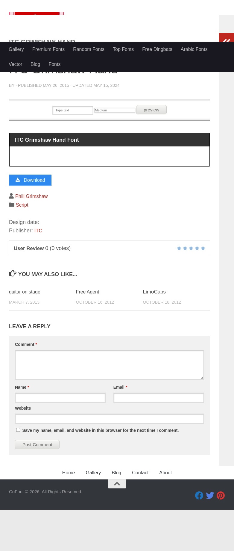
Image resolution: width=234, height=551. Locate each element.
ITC (38, 272)
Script (23, 246)
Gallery (16, 49)
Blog (35, 64)
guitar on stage (25, 333)
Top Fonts (123, 49)
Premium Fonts (48, 49)
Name (22, 428)
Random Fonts (88, 49)
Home (68, 514)
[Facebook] (199, 537)
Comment (26, 385)
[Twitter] (210, 537)
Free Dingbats (157, 49)
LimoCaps (154, 333)
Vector (15, 64)
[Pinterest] (221, 537)
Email (120, 428)
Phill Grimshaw (33, 237)
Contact (140, 514)
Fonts (54, 64)
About (165, 514)
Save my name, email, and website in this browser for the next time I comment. (100, 471)
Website (23, 449)
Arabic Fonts (194, 49)
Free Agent (88, 333)
